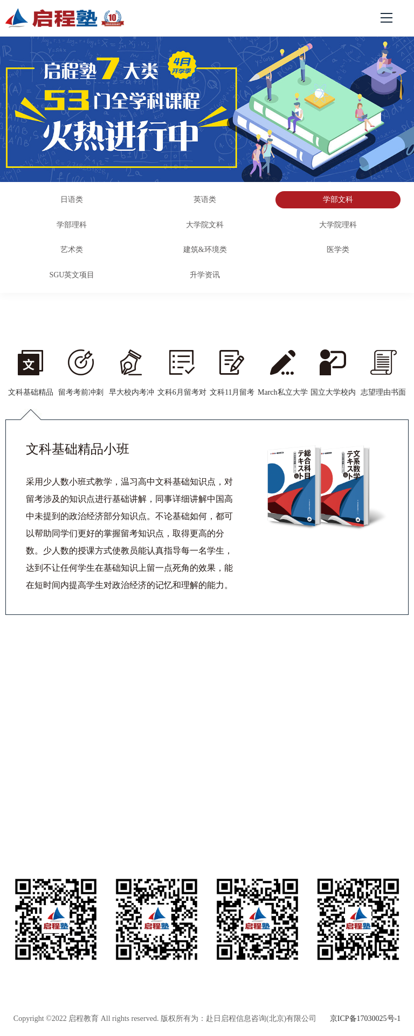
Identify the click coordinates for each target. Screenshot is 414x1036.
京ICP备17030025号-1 (365, 1018)
